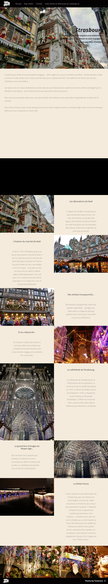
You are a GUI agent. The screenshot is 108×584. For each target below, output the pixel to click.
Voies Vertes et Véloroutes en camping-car (62, 3)
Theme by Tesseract (94, 581)
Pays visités (28, 3)
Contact (39, 3)
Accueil (18, 3)
